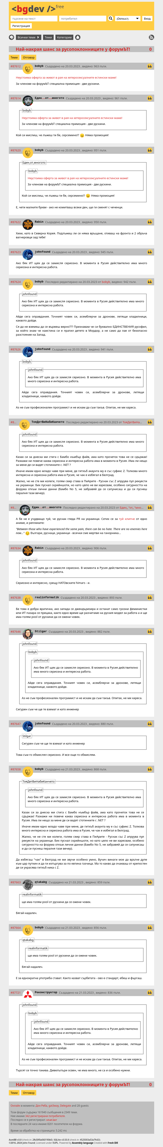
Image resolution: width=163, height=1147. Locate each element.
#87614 (16, 98)
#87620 (16, 150)
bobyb (39, 66)
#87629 (14, 422)
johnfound (42, 252)
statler (51, 1120)
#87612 (16, 66)
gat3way (54, 1105)
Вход (147, 19)
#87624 (16, 282)
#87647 (16, 724)
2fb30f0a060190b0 (42, 1139)
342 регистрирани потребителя (45, 1116)
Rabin (39, 222)
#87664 (16, 927)
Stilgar (41, 631)
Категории (64, 37)
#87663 (16, 882)
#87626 (16, 349)
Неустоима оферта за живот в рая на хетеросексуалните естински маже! (66, 77)
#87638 (16, 597)
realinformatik (47, 597)
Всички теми (28, 37)
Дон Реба (41, 1105)
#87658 (16, 769)
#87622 (16, 222)
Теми (48, 37)
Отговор (28, 57)
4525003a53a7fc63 (89, 1139)
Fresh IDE (113, 1142)
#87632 (14, 507)
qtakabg (41, 882)
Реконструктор (46, 992)
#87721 (16, 992)
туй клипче (127, 519)
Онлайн (15, 1105)
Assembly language (82, 1142)
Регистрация (21, 26)
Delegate (65, 1105)
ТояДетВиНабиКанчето (48, 422)
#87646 (16, 631)
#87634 (16, 548)
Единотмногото (49, 98)
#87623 (16, 252)
